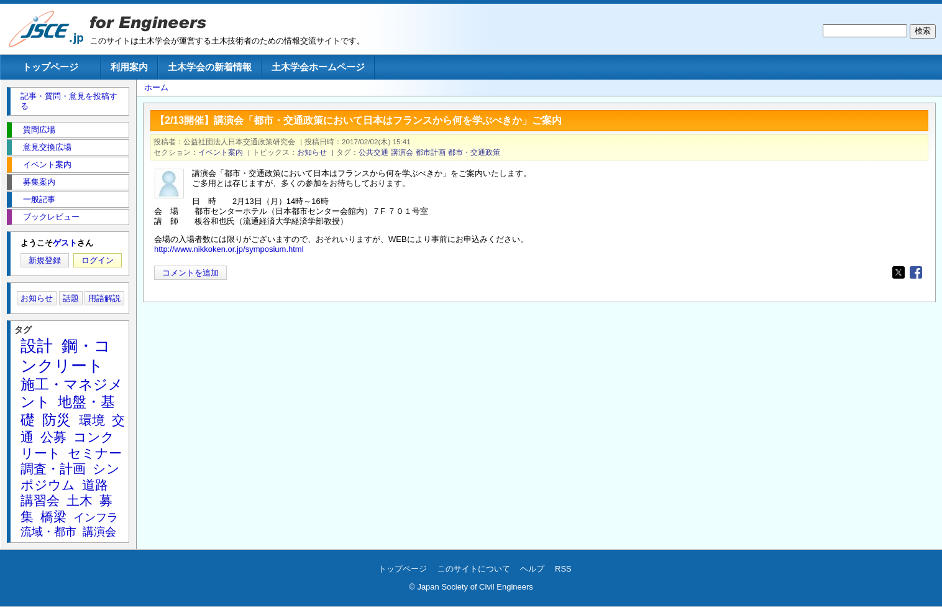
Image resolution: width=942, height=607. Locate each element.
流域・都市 (48, 532)
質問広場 (39, 129)
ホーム (156, 87)
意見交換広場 (47, 147)
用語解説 (104, 298)
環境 (92, 420)
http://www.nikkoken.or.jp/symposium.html (229, 249)
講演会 (402, 152)
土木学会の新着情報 (210, 67)
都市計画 (431, 152)
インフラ (95, 517)
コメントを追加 (190, 272)
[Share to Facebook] (916, 272)
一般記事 (39, 199)
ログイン (97, 260)
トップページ (50, 67)
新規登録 (45, 260)
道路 (95, 485)
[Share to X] (898, 272)
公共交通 (373, 152)
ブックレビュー (51, 216)
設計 (37, 345)
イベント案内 (220, 152)
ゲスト (65, 243)
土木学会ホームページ (318, 67)
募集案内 (39, 182)
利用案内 (129, 67)
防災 (56, 420)
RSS (563, 568)
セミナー (95, 453)
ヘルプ (532, 568)
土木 (79, 500)
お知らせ (312, 152)
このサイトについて (473, 568)
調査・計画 (53, 468)
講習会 (40, 500)
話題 (71, 298)
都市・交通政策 (474, 152)
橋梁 (53, 516)
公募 (53, 437)
